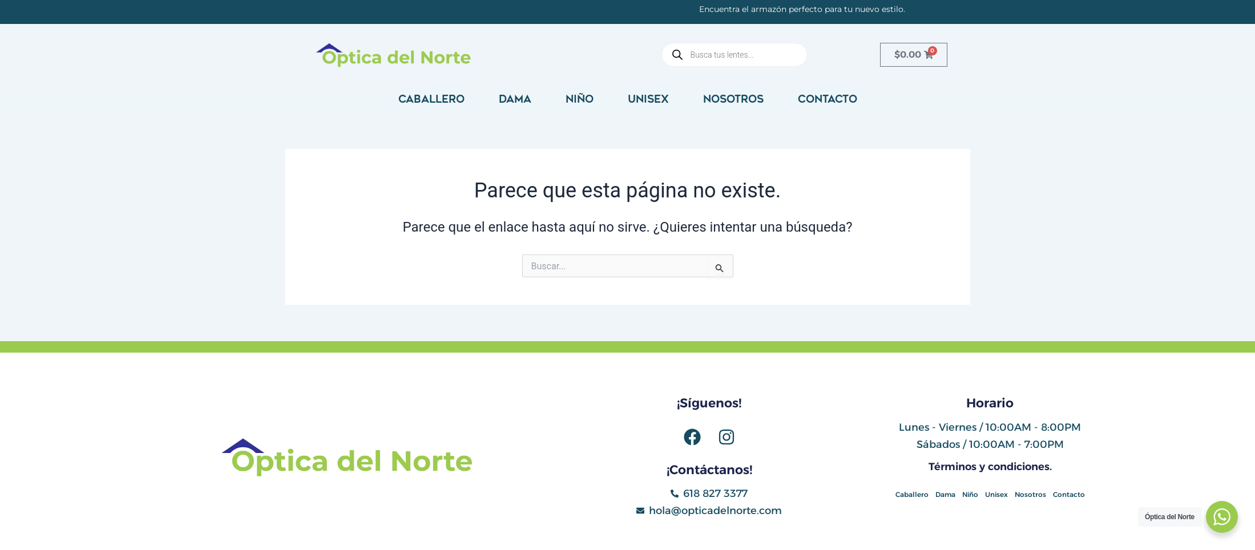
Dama (515, 99)
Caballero (431, 99)
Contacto (827, 99)
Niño (580, 99)
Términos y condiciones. (990, 466)
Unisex (648, 99)
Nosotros (733, 99)
